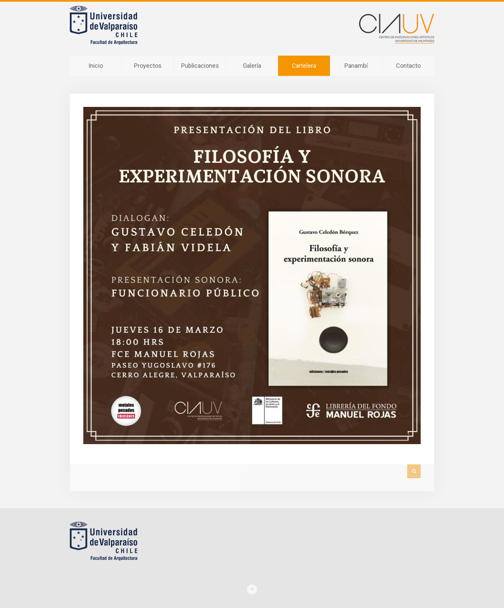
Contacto (408, 65)
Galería (252, 65)
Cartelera (304, 65)
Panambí (356, 65)
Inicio (95, 65)
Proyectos (148, 65)
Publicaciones (200, 65)
